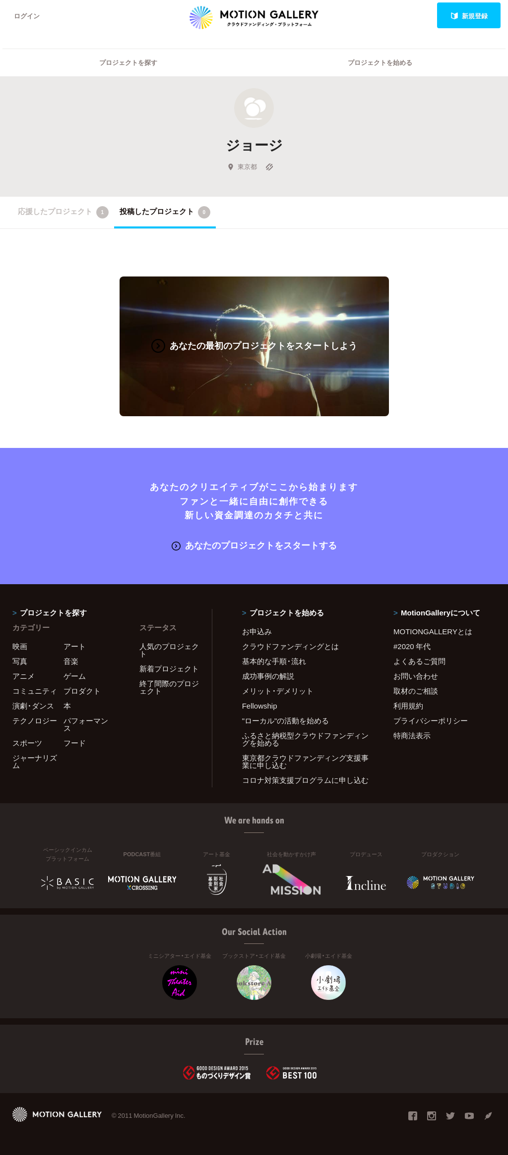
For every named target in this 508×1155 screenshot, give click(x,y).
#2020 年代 (412, 646)
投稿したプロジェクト (165, 212)
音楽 (71, 661)
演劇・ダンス (33, 705)
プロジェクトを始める (380, 62)
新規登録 (469, 15)
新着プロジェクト (169, 668)
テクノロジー (34, 720)
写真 (19, 661)
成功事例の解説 (268, 675)
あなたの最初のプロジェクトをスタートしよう (254, 345)
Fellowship (259, 705)
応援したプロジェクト (63, 212)
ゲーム (75, 675)
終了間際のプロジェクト (169, 687)
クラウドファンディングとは (290, 646)
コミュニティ (34, 690)
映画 (19, 646)
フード (75, 742)
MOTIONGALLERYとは (432, 631)
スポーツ (27, 742)
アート (75, 646)
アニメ (23, 675)
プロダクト (82, 690)
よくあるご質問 (419, 661)
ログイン (27, 15)
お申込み (257, 631)
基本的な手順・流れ (274, 661)
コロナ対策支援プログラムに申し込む (305, 779)
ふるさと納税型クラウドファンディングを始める (305, 739)
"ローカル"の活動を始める (285, 720)
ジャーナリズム (34, 761)
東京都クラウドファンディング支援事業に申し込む (305, 761)
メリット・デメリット (278, 690)
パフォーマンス (86, 724)
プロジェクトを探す (128, 62)
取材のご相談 (415, 690)
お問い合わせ (415, 675)
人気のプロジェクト (169, 650)
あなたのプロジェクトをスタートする (254, 544)
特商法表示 (412, 735)
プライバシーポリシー (430, 720)
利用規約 (408, 705)
